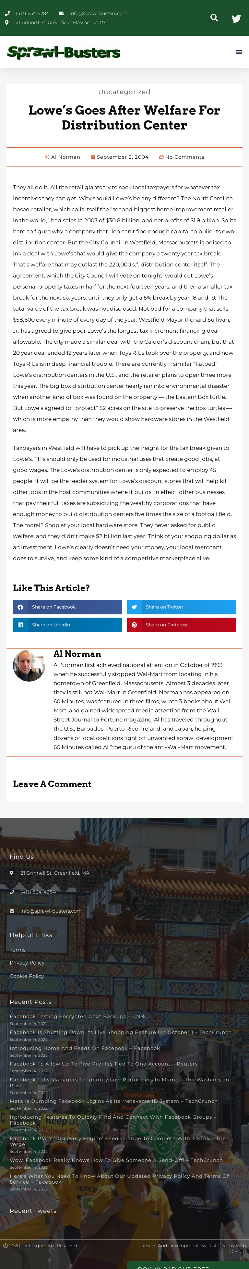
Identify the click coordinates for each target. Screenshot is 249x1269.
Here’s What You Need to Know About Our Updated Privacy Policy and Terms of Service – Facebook (119, 1179)
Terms (18, 950)
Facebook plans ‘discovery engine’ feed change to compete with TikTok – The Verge (118, 1141)
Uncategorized (124, 92)
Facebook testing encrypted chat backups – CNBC (79, 1016)
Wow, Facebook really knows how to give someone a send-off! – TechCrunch (116, 1160)
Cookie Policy (27, 976)
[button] (214, 18)
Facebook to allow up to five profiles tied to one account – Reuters (104, 1064)
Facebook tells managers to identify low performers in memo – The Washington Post (119, 1083)
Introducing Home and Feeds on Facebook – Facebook (85, 1048)
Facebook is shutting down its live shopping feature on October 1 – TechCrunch (121, 1032)
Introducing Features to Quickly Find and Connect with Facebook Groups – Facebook (113, 1120)
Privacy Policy (27, 963)
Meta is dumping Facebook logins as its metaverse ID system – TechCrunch (114, 1101)
